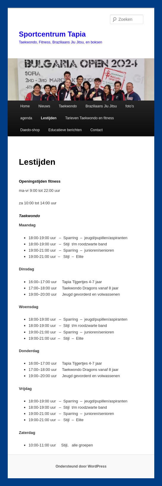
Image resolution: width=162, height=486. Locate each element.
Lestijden (48, 118)
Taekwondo (68, 106)
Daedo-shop (30, 130)
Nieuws (44, 106)
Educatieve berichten (65, 130)
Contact (96, 130)
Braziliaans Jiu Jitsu (101, 106)
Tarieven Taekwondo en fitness (89, 118)
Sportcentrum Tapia (52, 34)
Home (25, 106)
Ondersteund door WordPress (81, 466)
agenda (26, 118)
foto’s (129, 106)
